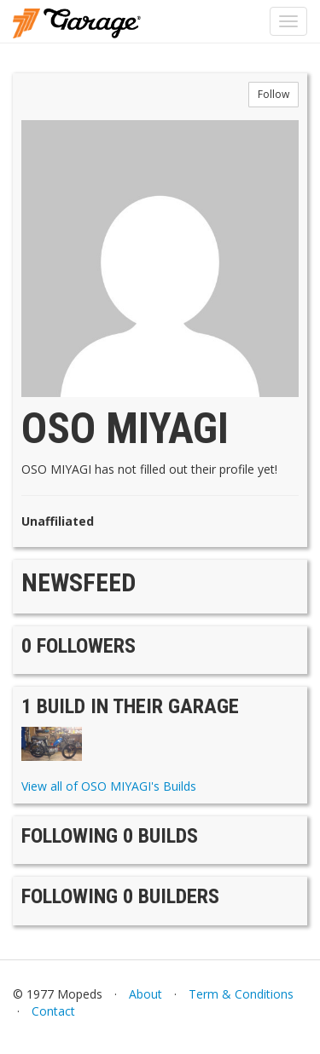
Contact (53, 1011)
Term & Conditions (241, 994)
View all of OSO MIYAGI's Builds (108, 786)
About (145, 994)
